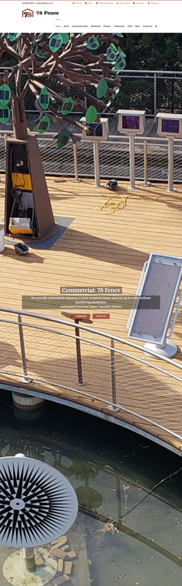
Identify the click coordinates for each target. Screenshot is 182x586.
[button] (156, 26)
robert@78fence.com (44, 3)
